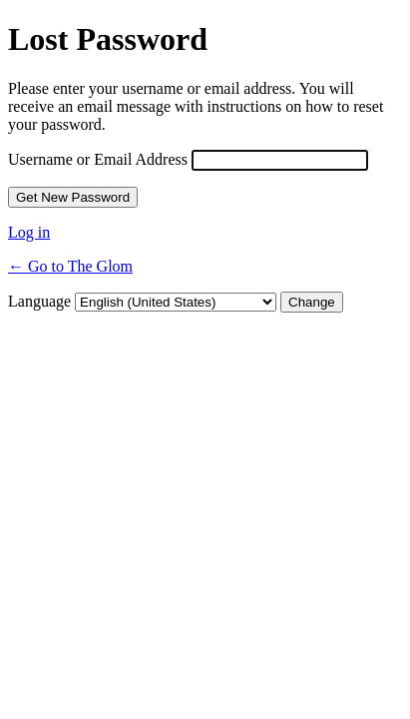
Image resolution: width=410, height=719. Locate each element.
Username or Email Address (98, 159)
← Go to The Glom (70, 266)
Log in (29, 232)
